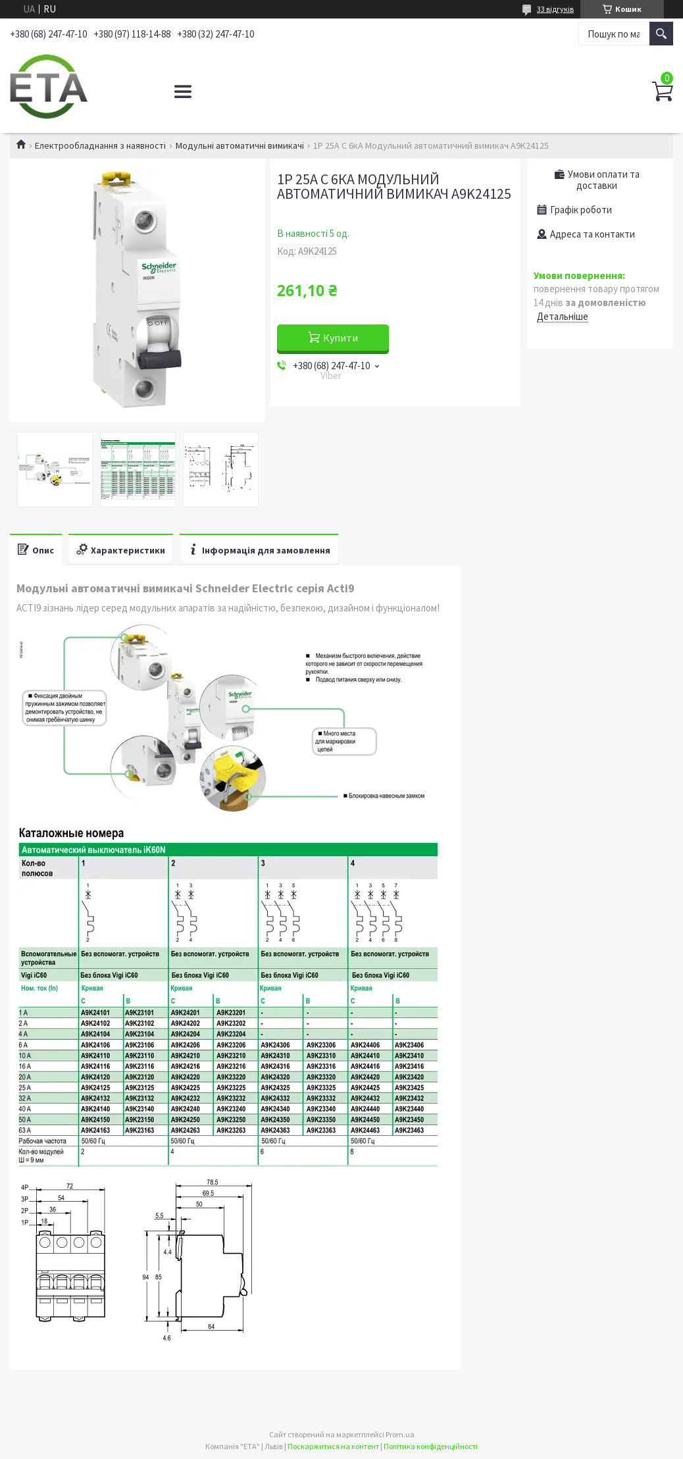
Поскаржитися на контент (333, 1446)
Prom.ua (400, 1434)
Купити (340, 337)
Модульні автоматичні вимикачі (240, 145)
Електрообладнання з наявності (100, 145)
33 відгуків (555, 9)
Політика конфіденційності (431, 1446)
